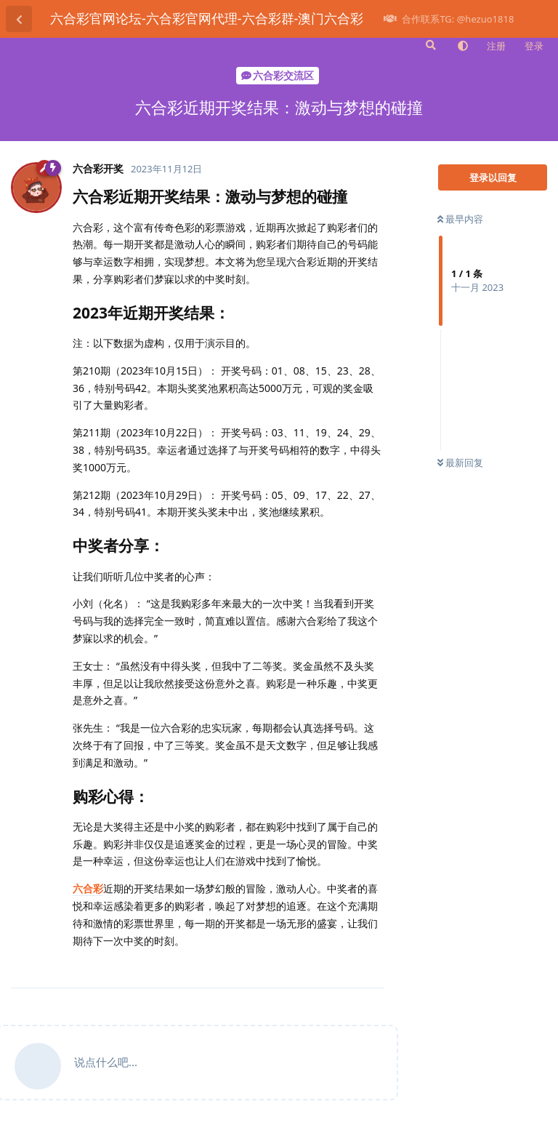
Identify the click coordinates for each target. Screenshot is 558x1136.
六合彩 (88, 888)
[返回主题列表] (19, 19)
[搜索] (429, 45)
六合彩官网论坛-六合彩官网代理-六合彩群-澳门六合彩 (206, 18)
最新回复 (460, 462)
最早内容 (460, 218)
